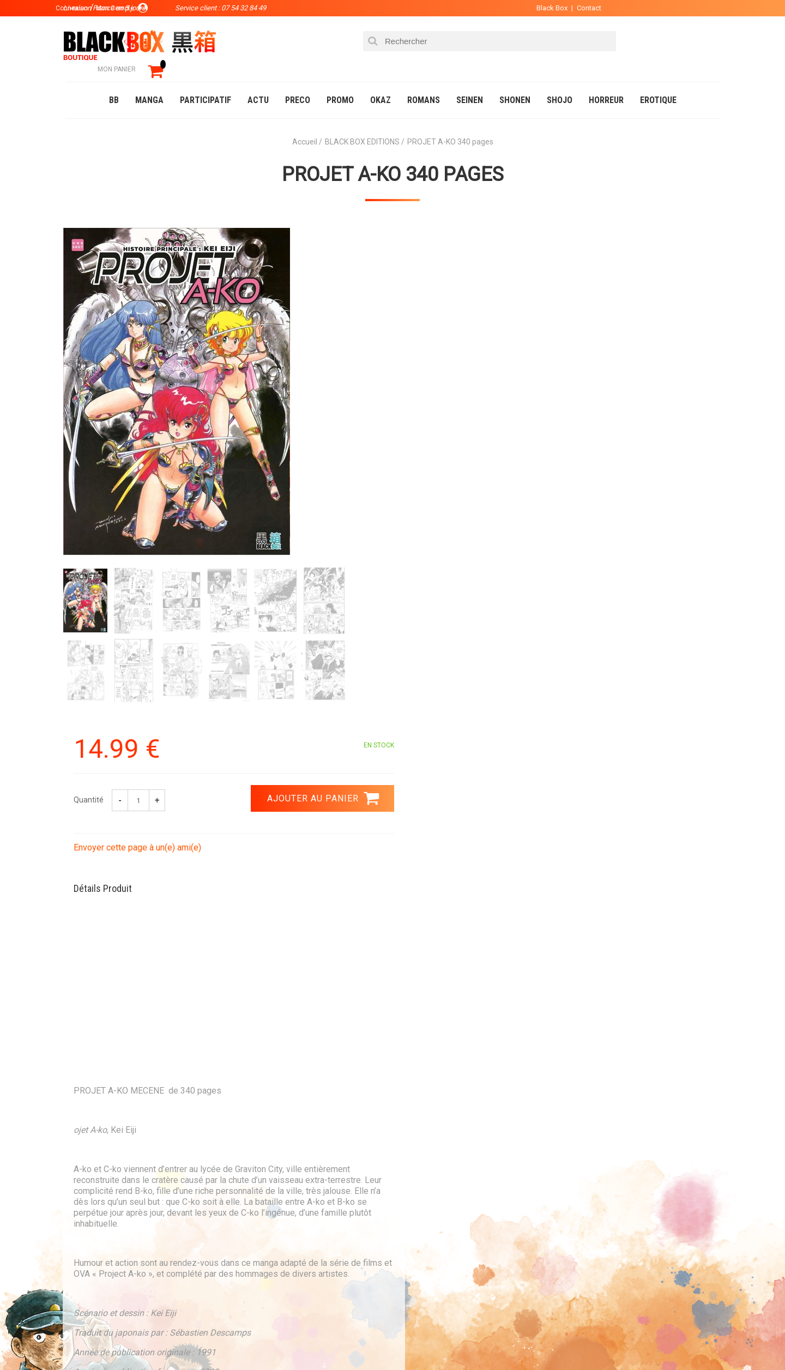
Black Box (544, 8)
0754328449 (436, 1096)
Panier (410, 1198)
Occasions (308, 1339)
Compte (412, 1216)
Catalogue (86, 1339)
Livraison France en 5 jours (627, 1103)
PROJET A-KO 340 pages (393, 158)
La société (292, 1198)
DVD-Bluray (144, 1339)
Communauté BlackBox (227, 1339)
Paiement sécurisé (291, 1096)
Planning (290, 1250)
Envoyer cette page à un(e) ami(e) (467, 348)
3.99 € (95, 1106)
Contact (582, 8)
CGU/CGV (413, 1250)
